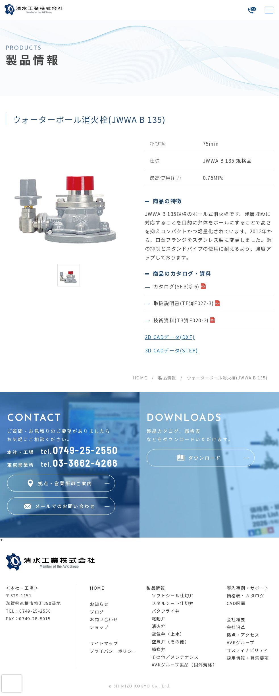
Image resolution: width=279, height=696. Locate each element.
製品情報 (167, 378)
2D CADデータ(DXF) (170, 336)
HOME (140, 378)
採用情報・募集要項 (248, 658)
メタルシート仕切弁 (173, 603)
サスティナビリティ (247, 650)
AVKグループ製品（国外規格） (184, 665)
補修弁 (159, 649)
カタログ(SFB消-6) (176, 286)
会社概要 (236, 619)
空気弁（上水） (168, 634)
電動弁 (159, 618)
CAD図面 (236, 603)
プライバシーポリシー (113, 651)
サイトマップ (104, 643)
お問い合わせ (104, 619)
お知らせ (99, 604)
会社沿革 (236, 627)
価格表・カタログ (246, 595)
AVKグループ (241, 642)
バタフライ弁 (166, 611)
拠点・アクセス (243, 635)
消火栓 (159, 626)
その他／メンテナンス (175, 657)
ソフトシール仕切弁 (173, 595)
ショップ (99, 627)
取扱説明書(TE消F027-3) (183, 303)
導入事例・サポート (248, 588)
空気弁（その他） (171, 642)
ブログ (97, 612)
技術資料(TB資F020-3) (181, 320)
